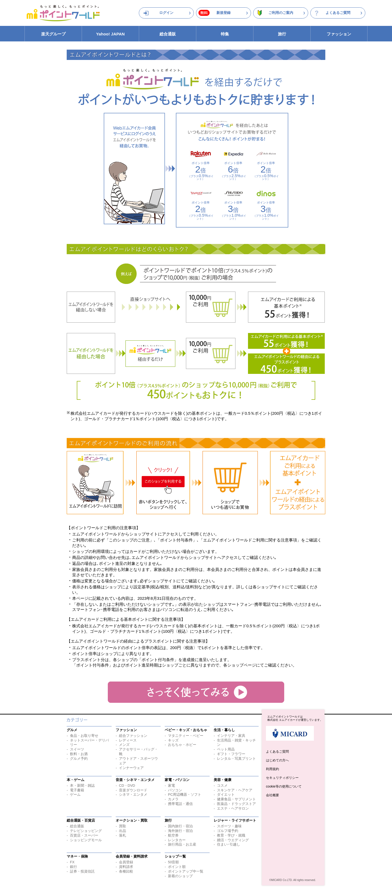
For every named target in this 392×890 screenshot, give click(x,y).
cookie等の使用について (284, 786)
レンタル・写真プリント (236, 758)
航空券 (173, 835)
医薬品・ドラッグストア (236, 804)
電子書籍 (77, 790)
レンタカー (177, 840)
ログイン (166, 13)
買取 (122, 826)
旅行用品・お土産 (182, 844)
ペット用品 (226, 749)
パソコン (175, 790)
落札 (122, 835)
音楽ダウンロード (133, 790)
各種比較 (126, 871)
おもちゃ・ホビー (182, 745)
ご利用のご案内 (280, 13)
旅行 (282, 34)
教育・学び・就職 (231, 835)
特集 (225, 34)
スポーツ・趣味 (229, 826)
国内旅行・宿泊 (180, 826)
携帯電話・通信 (180, 804)
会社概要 (272, 795)
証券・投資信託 (82, 871)
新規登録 (223, 13)
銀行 (73, 867)
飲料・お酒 (79, 754)
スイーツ (77, 749)
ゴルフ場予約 (227, 831)
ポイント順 (177, 867)
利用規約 (272, 769)
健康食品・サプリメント (236, 799)
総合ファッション (133, 736)
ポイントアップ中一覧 (185, 871)
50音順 (173, 862)
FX (72, 862)
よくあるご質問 (338, 13)
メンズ (124, 745)
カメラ (173, 799)
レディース (128, 740)
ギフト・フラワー (231, 754)
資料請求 (126, 867)
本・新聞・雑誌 (82, 785)
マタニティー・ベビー (185, 736)
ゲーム (75, 794)
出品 (122, 831)
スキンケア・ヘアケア (234, 790)
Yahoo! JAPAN (110, 34)
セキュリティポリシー (282, 778)
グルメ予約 (79, 758)
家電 (171, 785)
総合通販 (168, 34)
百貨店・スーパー (84, 835)
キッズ (173, 740)
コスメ (222, 785)
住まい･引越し (228, 844)
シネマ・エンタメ (133, 794)
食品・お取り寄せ (84, 736)
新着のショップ (180, 876)
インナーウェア (131, 768)
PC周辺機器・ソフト (184, 794)
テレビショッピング (86, 831)
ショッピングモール (86, 840)
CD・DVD (127, 785)
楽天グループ (53, 34)
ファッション (339, 34)
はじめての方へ (277, 760)
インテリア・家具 (231, 736)
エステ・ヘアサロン (233, 808)
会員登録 (126, 862)
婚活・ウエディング (233, 840)
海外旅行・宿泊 (180, 831)
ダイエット (226, 794)
